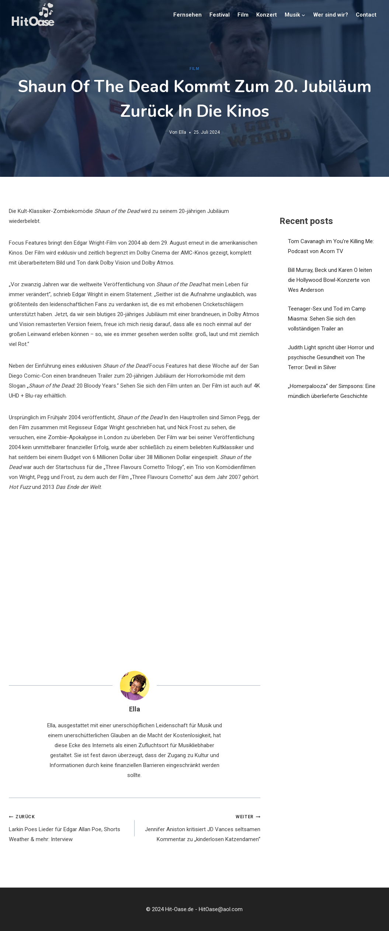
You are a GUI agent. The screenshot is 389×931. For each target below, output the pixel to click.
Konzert (266, 14)
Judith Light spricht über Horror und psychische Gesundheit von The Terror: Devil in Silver (331, 357)
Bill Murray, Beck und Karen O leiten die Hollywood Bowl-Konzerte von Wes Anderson (330, 280)
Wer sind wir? (330, 14)
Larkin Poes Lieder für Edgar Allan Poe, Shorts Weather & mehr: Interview (69, 827)
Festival (219, 14)
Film (243, 14)
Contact (366, 14)
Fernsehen (187, 14)
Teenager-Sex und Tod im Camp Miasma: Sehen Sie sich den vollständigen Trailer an (327, 318)
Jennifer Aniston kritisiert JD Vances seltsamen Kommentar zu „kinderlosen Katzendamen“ (200, 827)
